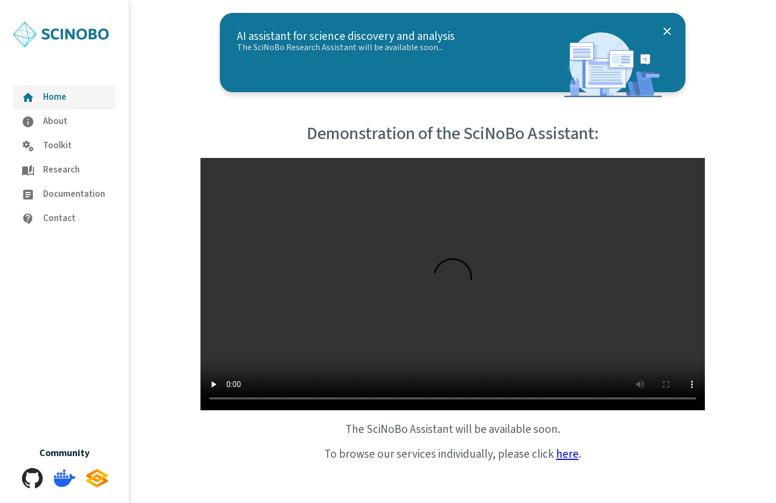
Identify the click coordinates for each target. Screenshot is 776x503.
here (567, 454)
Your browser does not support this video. (452, 284)
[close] (667, 31)
